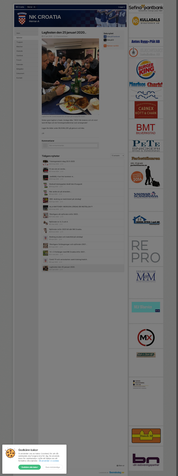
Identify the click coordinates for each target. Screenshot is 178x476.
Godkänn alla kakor (29, 467)
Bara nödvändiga (53, 467)
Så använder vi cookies (49, 461)
